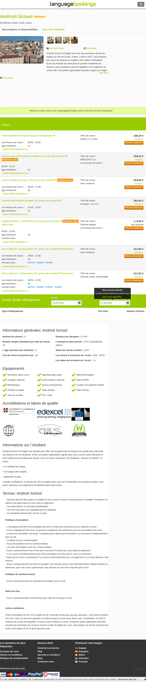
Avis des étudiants (53, 29)
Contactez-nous (45, 661)
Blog (39, 658)
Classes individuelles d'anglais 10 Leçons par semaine (30, 200)
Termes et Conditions (11, 655)
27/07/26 (31, 263)
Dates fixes (7, 224)
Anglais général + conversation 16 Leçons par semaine (30, 221)
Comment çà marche (48, 648)
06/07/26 (31, 287)
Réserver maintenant (134, 143)
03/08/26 (40, 287)
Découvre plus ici (127, 679)
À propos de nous (9, 651)
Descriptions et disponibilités (20, 29)
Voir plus (104, 72)
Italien (80, 655)
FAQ (39, 651)
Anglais (81, 648)
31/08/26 (40, 263)
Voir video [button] (91, 48)
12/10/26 (58, 287)
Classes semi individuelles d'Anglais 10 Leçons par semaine (33, 156)
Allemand (82, 658)
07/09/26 (49, 287)
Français (81, 661)
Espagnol (82, 651)
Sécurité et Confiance (48, 655)
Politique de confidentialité (14, 658)
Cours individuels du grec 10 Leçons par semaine (28, 180)
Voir (94, 360)
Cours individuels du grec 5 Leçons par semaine (27, 135)
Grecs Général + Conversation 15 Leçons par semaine (30, 249)
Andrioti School (16, 16)
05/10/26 (49, 263)
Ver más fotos (56, 48)
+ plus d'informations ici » (15, 149)
